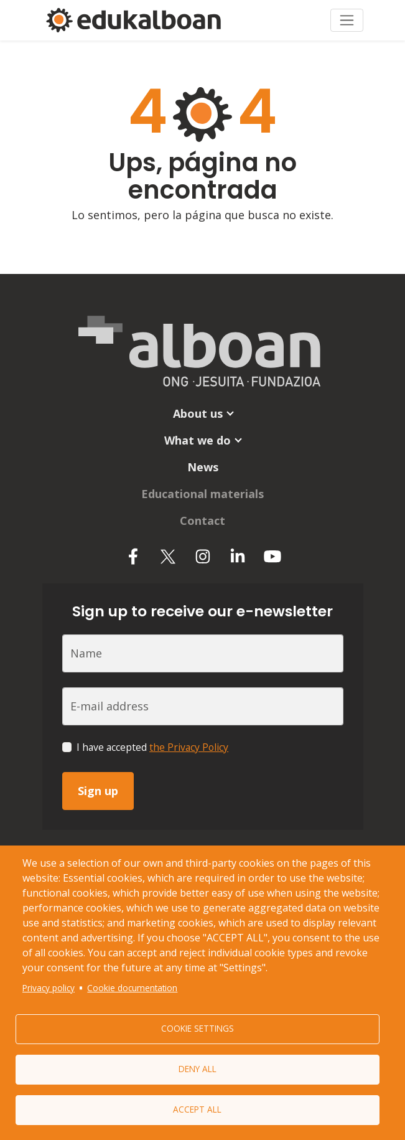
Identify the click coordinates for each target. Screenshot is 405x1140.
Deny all (197, 1069)
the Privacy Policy (188, 747)
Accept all (197, 1109)
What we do (197, 440)
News (202, 466)
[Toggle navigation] (346, 20)
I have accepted (152, 747)
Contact (202, 520)
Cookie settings (197, 1028)
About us (198, 413)
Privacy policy (48, 988)
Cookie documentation (132, 988)
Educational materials (202, 493)
